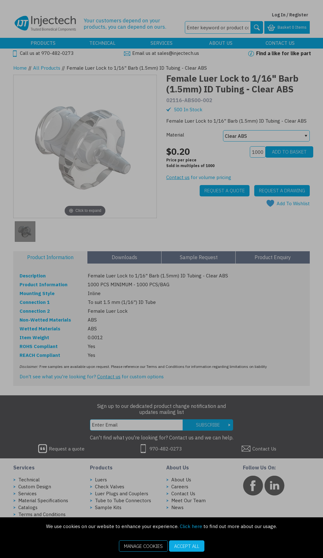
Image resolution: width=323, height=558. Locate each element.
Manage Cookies (143, 546)
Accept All (186, 546)
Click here (191, 526)
